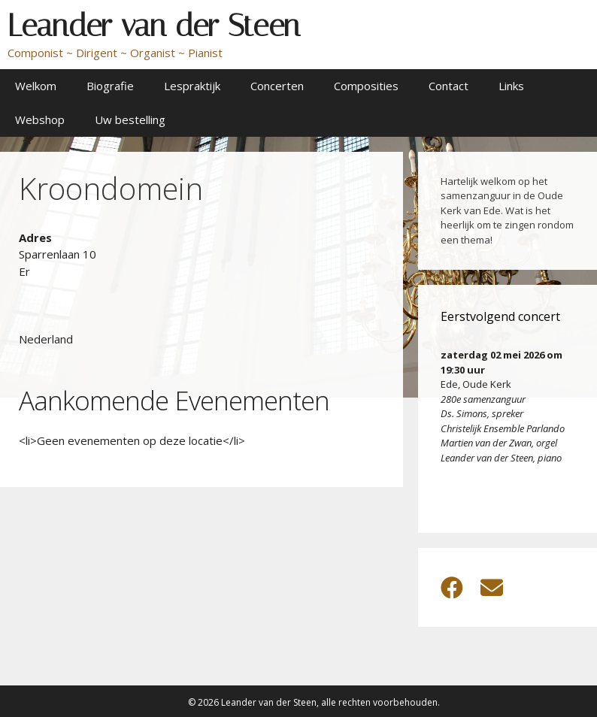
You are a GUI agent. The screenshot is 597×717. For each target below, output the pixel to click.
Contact (448, 85)
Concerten (277, 85)
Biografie (110, 85)
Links (511, 85)
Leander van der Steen (154, 26)
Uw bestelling (130, 119)
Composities (366, 85)
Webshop (40, 119)
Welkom (35, 85)
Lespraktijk (192, 85)
